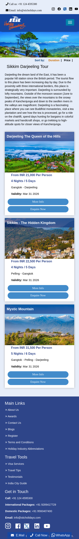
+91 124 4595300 (22, 498)
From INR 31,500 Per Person (31, 347)
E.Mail (17, 535)
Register (11, 435)
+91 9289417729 (46, 504)
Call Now (38, 535)
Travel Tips (13, 470)
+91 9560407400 (42, 511)
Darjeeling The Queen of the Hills (33, 136)
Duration (54, 60)
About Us (12, 409)
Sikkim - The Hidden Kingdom (31, 223)
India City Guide (16, 483)
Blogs (10, 429)
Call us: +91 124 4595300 (21, 4)
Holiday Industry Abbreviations (24, 448)
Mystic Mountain (20, 309)
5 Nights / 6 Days (23, 353)
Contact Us (13, 422)
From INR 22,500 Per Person (31, 261)
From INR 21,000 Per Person (31, 175)
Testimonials (14, 476)
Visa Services (14, 463)
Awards (11, 416)
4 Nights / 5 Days (23, 181)
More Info (38, 201)
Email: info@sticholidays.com (24, 10)
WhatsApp (60, 535)
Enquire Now (38, 209)
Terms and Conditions (19, 442)
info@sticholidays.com (27, 517)
